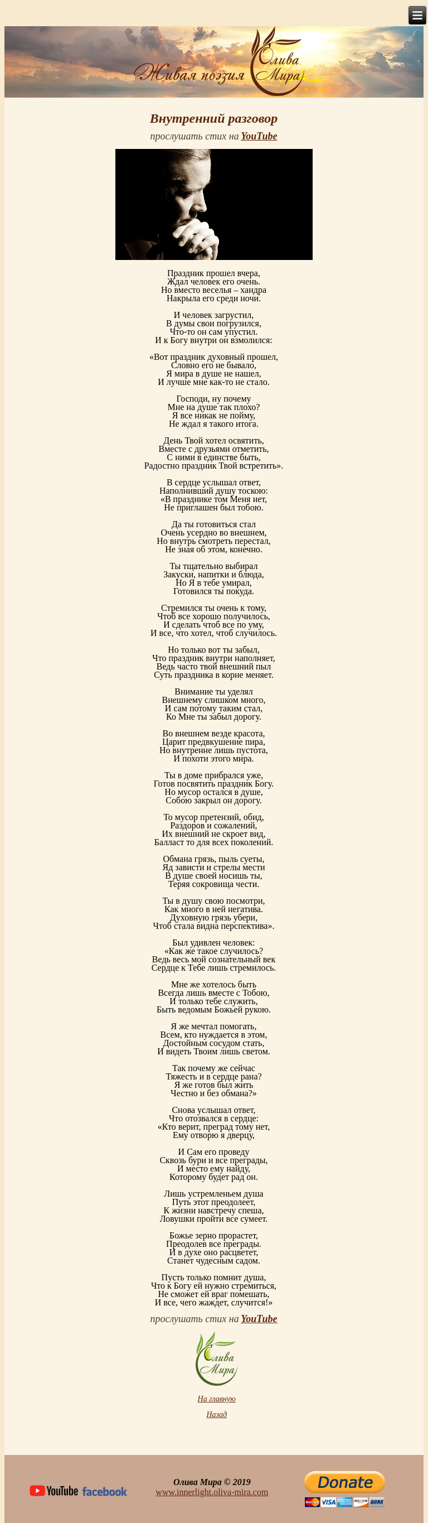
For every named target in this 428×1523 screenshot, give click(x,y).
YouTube (259, 136)
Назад (216, 1414)
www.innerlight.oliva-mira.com (211, 1492)
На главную (217, 1399)
